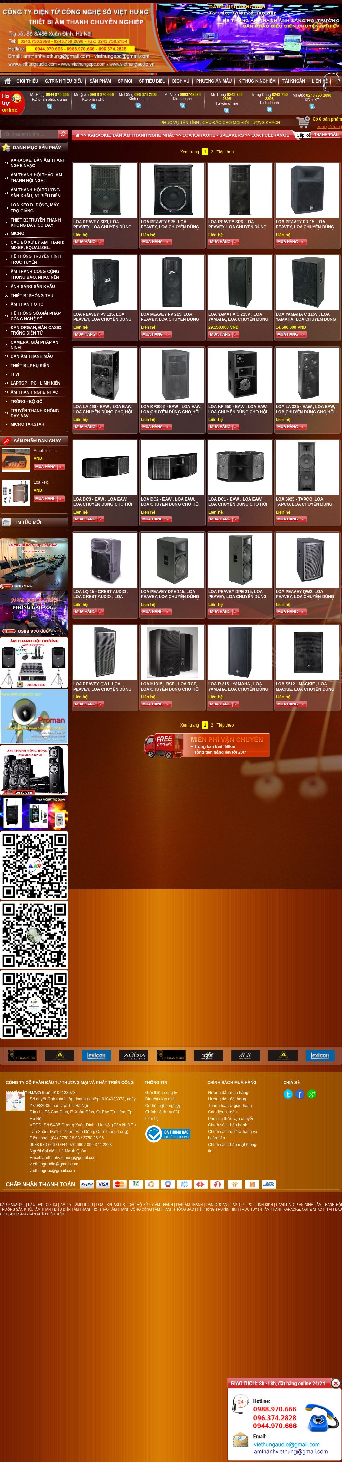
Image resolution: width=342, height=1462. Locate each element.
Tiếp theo (225, 152)
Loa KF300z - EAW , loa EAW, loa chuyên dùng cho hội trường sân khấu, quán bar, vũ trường (171, 414)
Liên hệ (320, 81)
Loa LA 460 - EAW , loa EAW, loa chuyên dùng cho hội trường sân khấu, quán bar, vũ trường (102, 414)
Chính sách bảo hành (227, 1125)
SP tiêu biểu (152, 81)
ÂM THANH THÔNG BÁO (174, 1209)
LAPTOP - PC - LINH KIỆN (35, 383)
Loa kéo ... (43, 482)
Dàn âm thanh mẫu (32, 356)
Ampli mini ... (45, 450)
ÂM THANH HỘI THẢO (91, 1209)
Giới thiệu (27, 81)
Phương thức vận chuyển (231, 1118)
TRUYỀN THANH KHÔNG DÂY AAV (35, 413)
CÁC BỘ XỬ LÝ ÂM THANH (151, 1205)
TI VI (15, 374)
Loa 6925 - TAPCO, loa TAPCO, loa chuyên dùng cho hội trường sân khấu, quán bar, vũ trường (306, 507)
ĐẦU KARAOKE (12, 1205)
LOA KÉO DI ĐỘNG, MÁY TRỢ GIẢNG (35, 208)
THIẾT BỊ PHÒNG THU (32, 295)
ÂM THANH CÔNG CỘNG (131, 1209)
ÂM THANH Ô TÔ (27, 304)
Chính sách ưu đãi (162, 1112)
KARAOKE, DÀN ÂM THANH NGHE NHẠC (38, 163)
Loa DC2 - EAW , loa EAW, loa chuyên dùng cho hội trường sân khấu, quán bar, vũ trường (170, 507)
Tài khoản (293, 81)
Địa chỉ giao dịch (160, 1099)
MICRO (17, 233)
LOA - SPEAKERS (110, 1205)
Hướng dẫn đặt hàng (227, 1099)
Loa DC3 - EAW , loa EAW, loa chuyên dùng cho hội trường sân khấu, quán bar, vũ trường (102, 507)
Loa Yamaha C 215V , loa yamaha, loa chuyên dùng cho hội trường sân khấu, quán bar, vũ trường (238, 322)
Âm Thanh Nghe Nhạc (34, 392)
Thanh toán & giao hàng (230, 1105)
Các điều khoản (222, 1112)
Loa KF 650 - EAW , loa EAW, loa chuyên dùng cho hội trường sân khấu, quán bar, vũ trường (238, 414)
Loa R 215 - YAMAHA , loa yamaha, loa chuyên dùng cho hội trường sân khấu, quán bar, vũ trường (238, 692)
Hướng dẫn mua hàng (228, 1092)
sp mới (125, 81)
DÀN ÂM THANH (189, 1205)
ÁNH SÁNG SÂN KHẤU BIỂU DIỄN (37, 1214)
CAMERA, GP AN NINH (294, 1205)
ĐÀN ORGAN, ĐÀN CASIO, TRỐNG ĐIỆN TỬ (36, 330)
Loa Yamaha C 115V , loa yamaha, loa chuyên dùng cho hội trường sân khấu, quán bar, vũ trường (306, 322)
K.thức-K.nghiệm (257, 81)
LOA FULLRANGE (270, 135)
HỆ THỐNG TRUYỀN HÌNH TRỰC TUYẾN (36, 259)
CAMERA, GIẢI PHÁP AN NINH (34, 345)
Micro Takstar (27, 424)
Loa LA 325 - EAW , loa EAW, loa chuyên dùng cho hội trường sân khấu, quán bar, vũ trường (305, 414)
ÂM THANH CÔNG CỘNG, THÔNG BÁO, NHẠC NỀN (36, 274)
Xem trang (189, 152)
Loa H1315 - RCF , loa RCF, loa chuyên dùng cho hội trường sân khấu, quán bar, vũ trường (170, 692)
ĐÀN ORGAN (216, 1205)
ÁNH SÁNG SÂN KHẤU (33, 286)
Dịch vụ (180, 81)
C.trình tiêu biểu (64, 81)
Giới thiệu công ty (161, 1092)
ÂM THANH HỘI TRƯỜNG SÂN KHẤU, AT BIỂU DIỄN (36, 193)
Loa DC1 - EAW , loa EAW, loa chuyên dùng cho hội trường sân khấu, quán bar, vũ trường (237, 507)
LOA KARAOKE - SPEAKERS (213, 135)
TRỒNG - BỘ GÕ (26, 401)
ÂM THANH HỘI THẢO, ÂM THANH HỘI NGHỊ (36, 178)
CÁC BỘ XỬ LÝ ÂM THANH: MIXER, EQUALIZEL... (37, 245)
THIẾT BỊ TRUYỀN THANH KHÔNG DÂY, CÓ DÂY (36, 223)
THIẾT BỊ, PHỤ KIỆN (30, 365)
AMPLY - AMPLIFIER (76, 1205)
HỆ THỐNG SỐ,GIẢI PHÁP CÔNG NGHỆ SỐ (36, 316)
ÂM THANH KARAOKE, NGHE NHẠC (293, 1209)
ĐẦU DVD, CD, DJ (42, 1205)
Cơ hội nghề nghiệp (163, 1105)
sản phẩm (100, 81)
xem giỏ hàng (329, 126)
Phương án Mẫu (214, 81)
